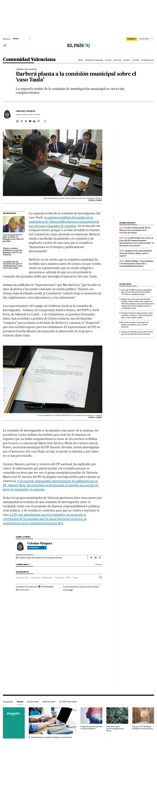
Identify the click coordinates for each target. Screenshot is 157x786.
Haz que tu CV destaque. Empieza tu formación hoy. (142, 728)
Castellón (117, 60)
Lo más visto (125, 284)
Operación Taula (22, 578)
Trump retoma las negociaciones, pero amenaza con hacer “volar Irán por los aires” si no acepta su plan (137, 315)
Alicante (108, 60)
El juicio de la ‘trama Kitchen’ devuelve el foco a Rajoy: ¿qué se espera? (135, 253)
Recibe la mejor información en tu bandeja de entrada (40, 558)
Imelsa (75, 578)
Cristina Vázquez (26, 111)
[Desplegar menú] (5, 45)
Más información (23, 590)
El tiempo (135, 60)
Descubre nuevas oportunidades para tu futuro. (115, 729)
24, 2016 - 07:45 (31, 114)
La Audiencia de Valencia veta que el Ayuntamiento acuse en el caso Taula (13, 265)
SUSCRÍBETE (131, 39)
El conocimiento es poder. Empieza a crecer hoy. (50, 737)
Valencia (126, 60)
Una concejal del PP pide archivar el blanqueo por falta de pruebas (13, 238)
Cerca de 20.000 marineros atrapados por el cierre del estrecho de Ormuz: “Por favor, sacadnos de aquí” (136, 292)
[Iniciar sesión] (146, 39)
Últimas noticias (147, 60)
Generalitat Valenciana (94, 60)
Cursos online (33, 701)
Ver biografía (37, 548)
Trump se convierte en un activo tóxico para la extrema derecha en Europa (137, 333)
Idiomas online (49, 701)
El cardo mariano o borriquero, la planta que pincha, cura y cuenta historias (135, 324)
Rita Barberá (47, 578)
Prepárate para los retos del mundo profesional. (91, 728)
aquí (71, 590)
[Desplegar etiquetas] (100, 577)
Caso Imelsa (59, 578)
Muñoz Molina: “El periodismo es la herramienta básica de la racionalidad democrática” (136, 263)
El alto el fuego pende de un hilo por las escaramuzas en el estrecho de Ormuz (134, 230)
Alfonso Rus (35, 578)
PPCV (68, 578)
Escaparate (8, 701)
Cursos (20, 701)
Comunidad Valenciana (29, 59)
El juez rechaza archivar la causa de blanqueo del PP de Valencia (12, 251)
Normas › (98, 564)
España (80, 60)
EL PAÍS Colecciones (68, 701)
